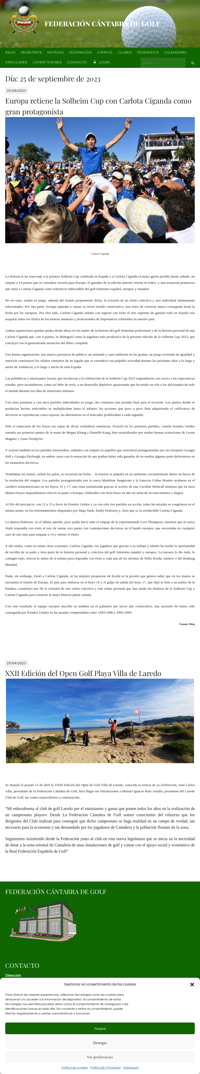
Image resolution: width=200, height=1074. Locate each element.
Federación (80, 52)
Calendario (175, 52)
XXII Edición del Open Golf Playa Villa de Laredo (83, 673)
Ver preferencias (100, 1057)
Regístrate (31, 52)
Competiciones (47, 62)
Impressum (131, 1067)
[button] (192, 984)
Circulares (16, 62)
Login (101, 62)
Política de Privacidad (105, 1067)
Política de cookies (74, 1067)
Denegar (100, 1042)
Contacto (77, 62)
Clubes (125, 52)
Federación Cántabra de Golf (102, 23)
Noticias (55, 52)
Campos (105, 52)
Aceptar (100, 1028)
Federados (148, 52)
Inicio (10, 52)
